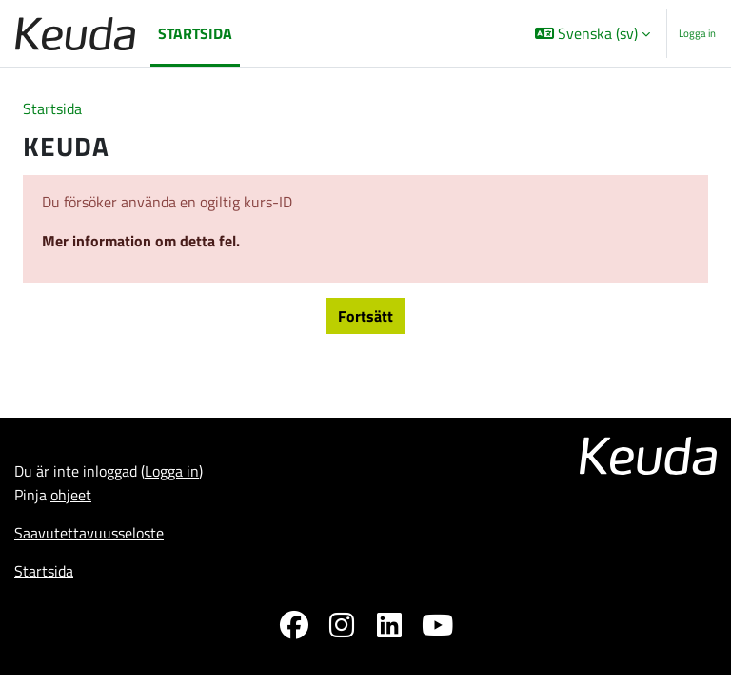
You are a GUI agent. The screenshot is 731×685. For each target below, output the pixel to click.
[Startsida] (75, 33)
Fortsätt (365, 315)
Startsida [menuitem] (195, 33)
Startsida (52, 108)
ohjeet (70, 494)
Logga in (697, 33)
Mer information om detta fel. (141, 240)
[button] (592, 33)
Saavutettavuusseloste (89, 532)
